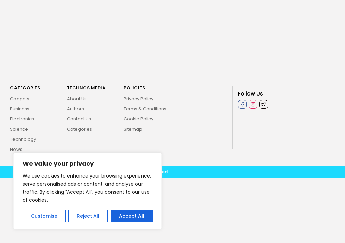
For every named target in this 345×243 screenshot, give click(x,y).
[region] (87, 191)
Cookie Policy (138, 119)
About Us (77, 99)
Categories (79, 129)
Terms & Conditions (145, 109)
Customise (44, 216)
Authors (75, 109)
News (16, 149)
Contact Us (79, 119)
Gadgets (19, 99)
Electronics (22, 119)
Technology (23, 139)
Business (19, 109)
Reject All (88, 216)
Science (19, 129)
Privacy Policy (138, 99)
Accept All (131, 216)
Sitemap (133, 129)
